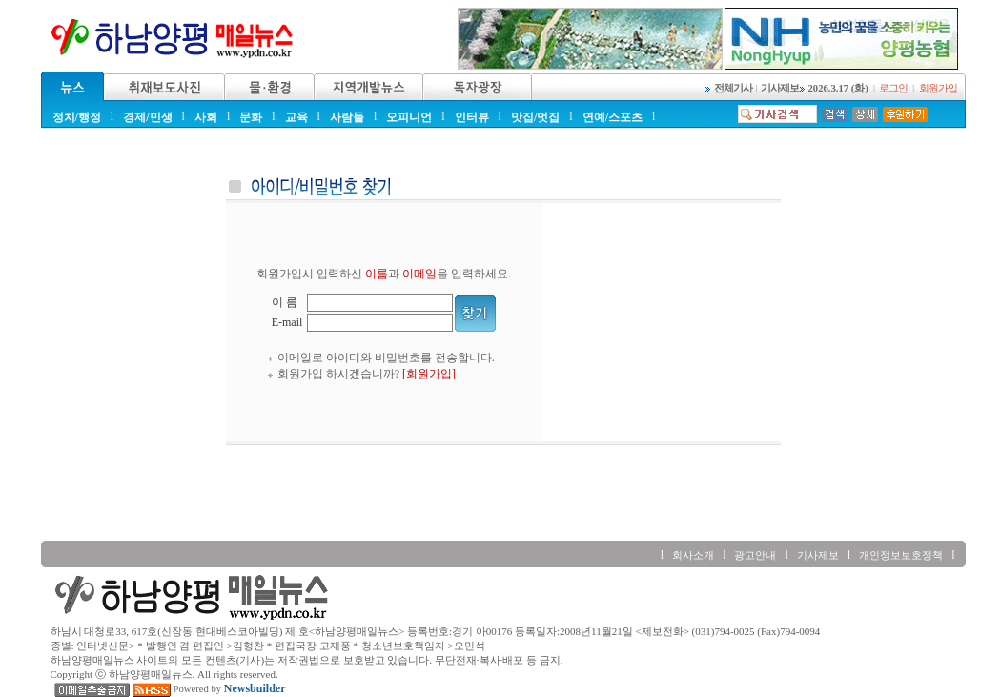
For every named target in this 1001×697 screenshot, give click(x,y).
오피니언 (409, 117)
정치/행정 (76, 117)
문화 (250, 117)
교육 (296, 117)
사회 (205, 117)
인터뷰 (472, 117)
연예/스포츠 (612, 117)
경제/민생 (147, 117)
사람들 (347, 117)
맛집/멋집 (535, 117)
